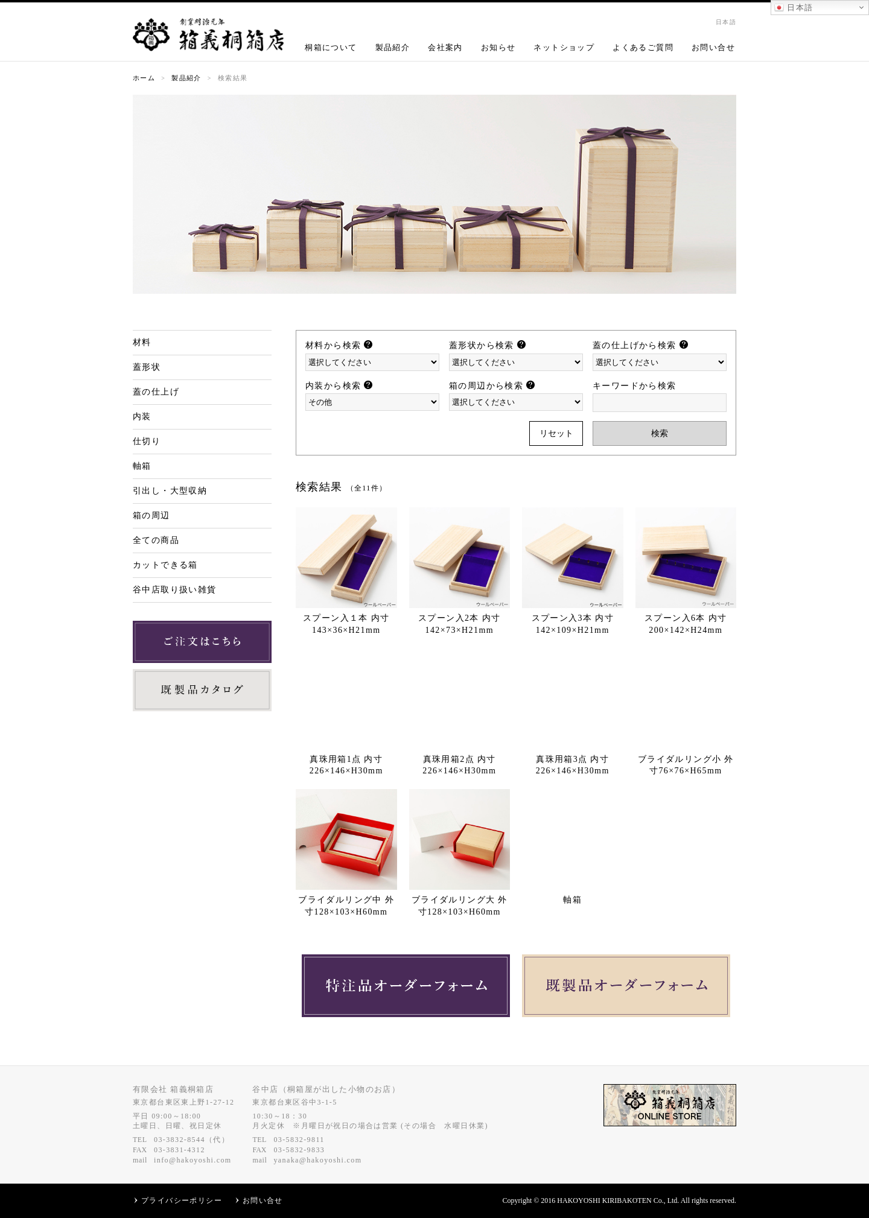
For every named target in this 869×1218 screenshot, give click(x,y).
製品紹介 (392, 47)
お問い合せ (713, 47)
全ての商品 (156, 540)
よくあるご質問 (643, 47)
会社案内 (445, 47)
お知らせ (498, 47)
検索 (659, 433)
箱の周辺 (151, 515)
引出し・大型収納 (170, 490)
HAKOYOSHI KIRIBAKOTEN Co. (610, 1200)
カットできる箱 (165, 564)
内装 (142, 416)
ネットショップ (563, 47)
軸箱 (142, 466)
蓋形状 (147, 367)
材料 (142, 342)
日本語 (793, 8)
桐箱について (331, 47)
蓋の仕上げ (156, 391)
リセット (556, 433)
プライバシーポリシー (181, 1200)
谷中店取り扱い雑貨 (175, 589)
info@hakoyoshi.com (193, 1160)
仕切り (147, 441)
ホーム (144, 77)
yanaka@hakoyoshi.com (317, 1160)
